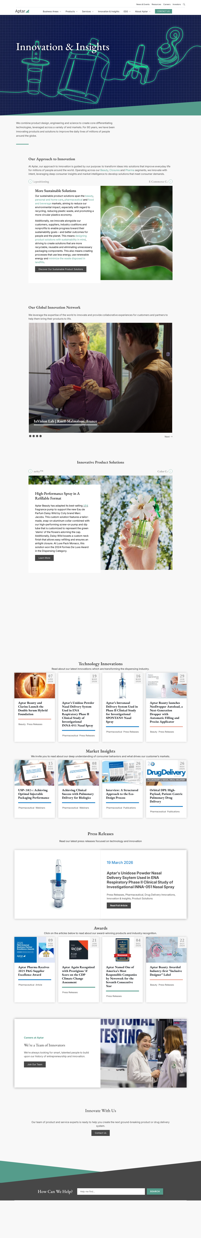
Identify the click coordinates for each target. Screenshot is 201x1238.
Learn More (44, 557)
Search (155, 1191)
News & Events (142, 4)
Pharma (129, 170)
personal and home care (49, 199)
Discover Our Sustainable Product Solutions (61, 269)
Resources (156, 4)
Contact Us (163, 11)
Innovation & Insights (108, 11)
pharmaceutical (73, 199)
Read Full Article (118, 905)
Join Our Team (34, 1064)
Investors (177, 4)
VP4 (85, 505)
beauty (89, 195)
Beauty (104, 170)
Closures (114, 170)
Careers (166, 4)
